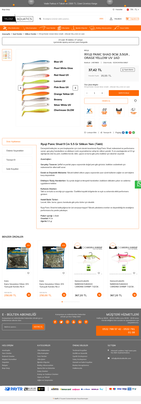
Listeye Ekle (90, 135)
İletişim (5, 368)
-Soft (56, 401)
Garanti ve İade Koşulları (82, 365)
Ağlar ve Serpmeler (45, 383)
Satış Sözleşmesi (79, 362)
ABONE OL (38, 329)
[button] (20, 88)
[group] (48, 87)
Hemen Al (106, 103)
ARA (96, 19)
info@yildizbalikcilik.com (121, 361)
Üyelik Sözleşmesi (80, 359)
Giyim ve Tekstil (43, 380)
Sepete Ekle (124, 94)
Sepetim (5, 365)
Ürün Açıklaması (13, 144)
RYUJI (86, 50)
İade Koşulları (12, 171)
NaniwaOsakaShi (82, 284)
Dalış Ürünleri (42, 374)
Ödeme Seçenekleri (15, 153)
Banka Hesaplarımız (81, 368)
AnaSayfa (6, 353)
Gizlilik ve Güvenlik (80, 356)
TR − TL (133, 9)
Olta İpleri (63, 28)
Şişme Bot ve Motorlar (46, 371)
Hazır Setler (121, 28)
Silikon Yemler (30, 34)
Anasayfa (6, 34)
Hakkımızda (77, 371)
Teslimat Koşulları (80, 353)
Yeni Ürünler (7, 356)
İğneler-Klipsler (79, 28)
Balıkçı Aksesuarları (100, 28)
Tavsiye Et (106, 135)
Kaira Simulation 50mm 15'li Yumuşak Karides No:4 (16, 288)
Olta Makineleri (11, 28)
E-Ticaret (62, 401)
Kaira (6, 284)
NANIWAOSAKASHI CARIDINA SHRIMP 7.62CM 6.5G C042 (86, 288)
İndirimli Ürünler (8, 359)
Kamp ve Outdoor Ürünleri (47, 377)
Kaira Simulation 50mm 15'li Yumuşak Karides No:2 (52, 288)
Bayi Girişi (6, 9)
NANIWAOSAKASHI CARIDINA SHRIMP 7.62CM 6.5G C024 (121, 288)
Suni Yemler (47, 28)
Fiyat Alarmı (127, 70)
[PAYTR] (70, 392)
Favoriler (117, 9)
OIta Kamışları (29, 28)
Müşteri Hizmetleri (9, 362)
